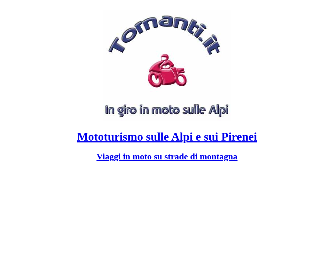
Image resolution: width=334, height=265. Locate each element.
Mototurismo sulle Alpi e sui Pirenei (167, 136)
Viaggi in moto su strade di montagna (166, 156)
